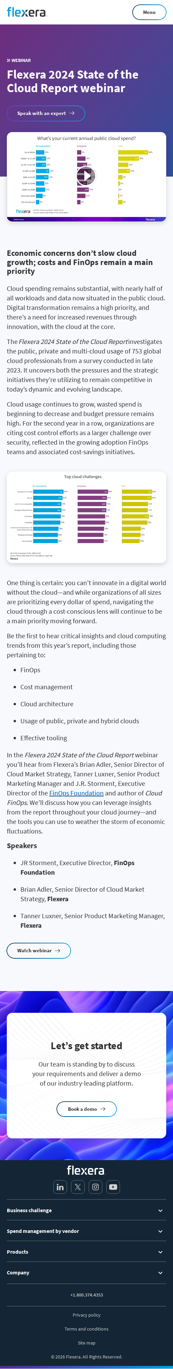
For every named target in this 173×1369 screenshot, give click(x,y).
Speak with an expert (41, 113)
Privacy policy (87, 1315)
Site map (87, 1343)
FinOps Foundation (76, 793)
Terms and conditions (86, 1329)
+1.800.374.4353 (86, 1295)
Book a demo (82, 1109)
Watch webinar (34, 950)
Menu (149, 12)
